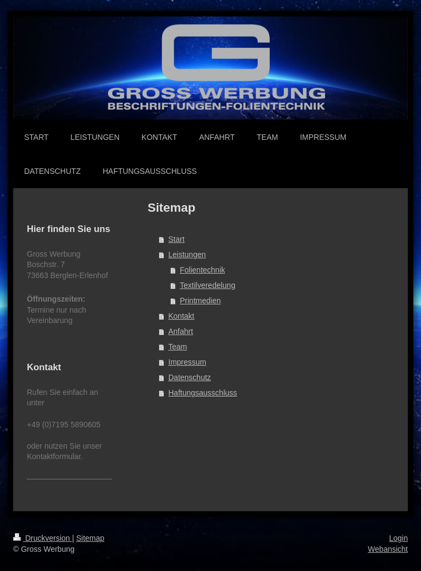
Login (398, 538)
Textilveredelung (207, 285)
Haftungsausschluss (202, 392)
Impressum (187, 362)
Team (177, 346)
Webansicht (388, 549)
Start (176, 239)
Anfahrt (180, 331)
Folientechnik (202, 269)
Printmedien (200, 300)
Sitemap (90, 538)
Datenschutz (189, 377)
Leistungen (187, 254)
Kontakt (181, 316)
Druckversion (42, 538)
